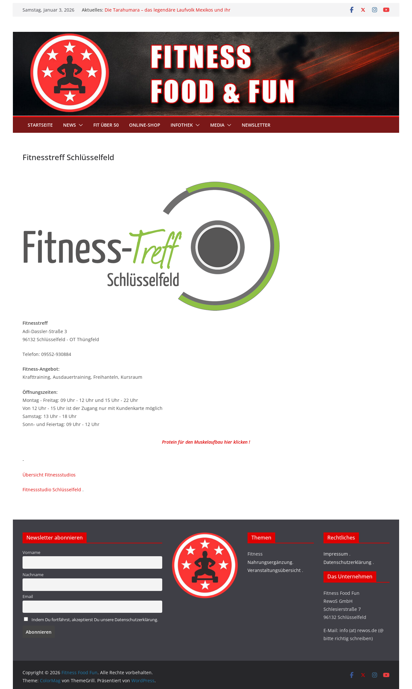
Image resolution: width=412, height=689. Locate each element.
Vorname (31, 552)
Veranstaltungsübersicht (274, 570)
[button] (79, 125)
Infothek (182, 125)
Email (28, 596)
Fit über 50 (106, 125)
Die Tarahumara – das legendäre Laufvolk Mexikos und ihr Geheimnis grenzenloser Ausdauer (167, 13)
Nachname (33, 574)
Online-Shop (144, 125)
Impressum (335, 554)
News (69, 125)
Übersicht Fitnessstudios (49, 475)
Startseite (40, 125)
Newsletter (256, 125)
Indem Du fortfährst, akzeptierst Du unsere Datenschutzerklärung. (95, 619)
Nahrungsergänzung (270, 562)
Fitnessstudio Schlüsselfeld (52, 489)
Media (217, 125)
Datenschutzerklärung (347, 562)
